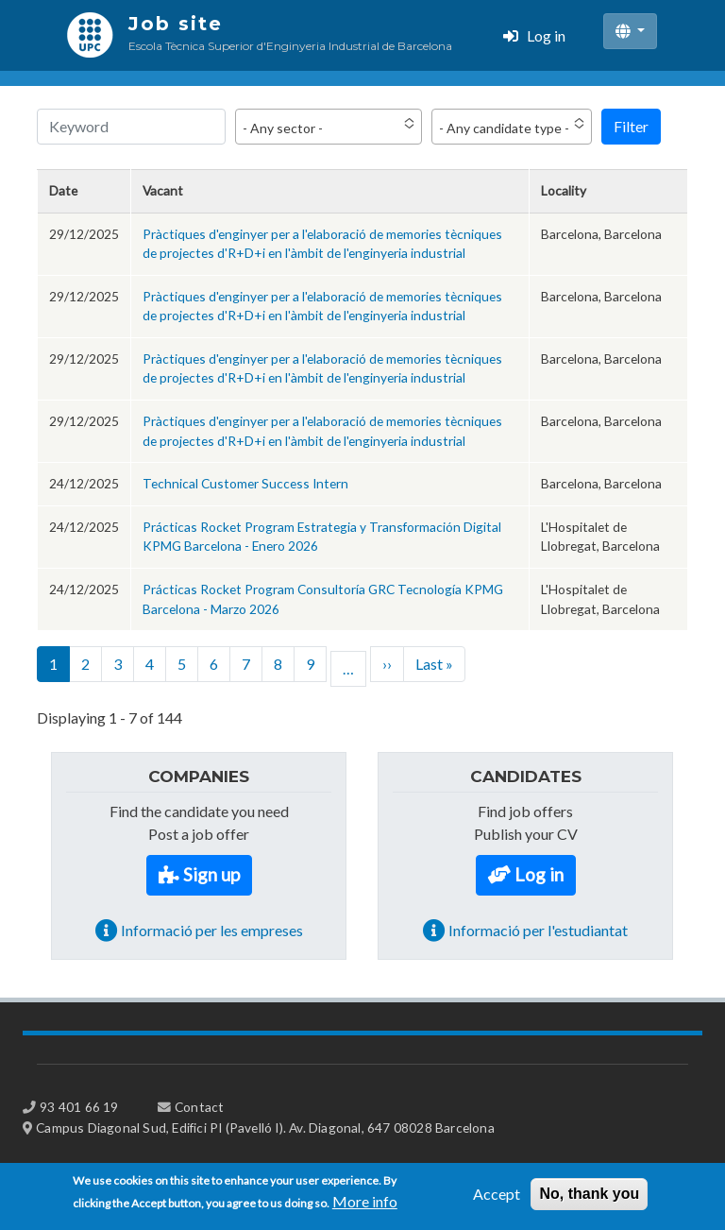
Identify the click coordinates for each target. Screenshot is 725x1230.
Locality (563, 190)
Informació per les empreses (212, 930)
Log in (546, 35)
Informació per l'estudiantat (538, 930)
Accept (496, 1199)
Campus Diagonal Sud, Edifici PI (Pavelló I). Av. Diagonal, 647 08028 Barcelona (265, 1127)
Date (63, 190)
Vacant (163, 190)
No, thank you (589, 1199)
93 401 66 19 (79, 1107)
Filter (631, 126)
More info (364, 1207)
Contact (199, 1107)
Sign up (211, 874)
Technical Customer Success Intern (245, 483)
